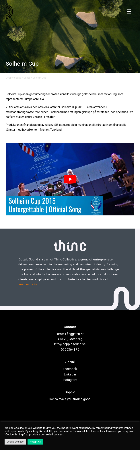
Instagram (70, 380)
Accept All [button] (35, 441)
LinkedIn (70, 374)
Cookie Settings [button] (15, 441)
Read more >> (28, 284)
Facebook (70, 369)
